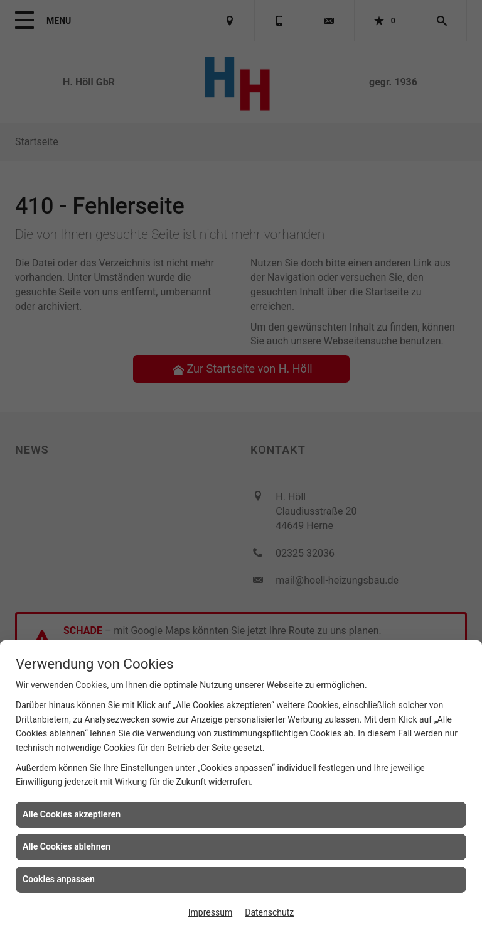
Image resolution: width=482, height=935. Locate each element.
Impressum (210, 912)
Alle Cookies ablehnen (66, 846)
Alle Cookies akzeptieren (71, 814)
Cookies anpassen (59, 879)
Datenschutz (269, 912)
